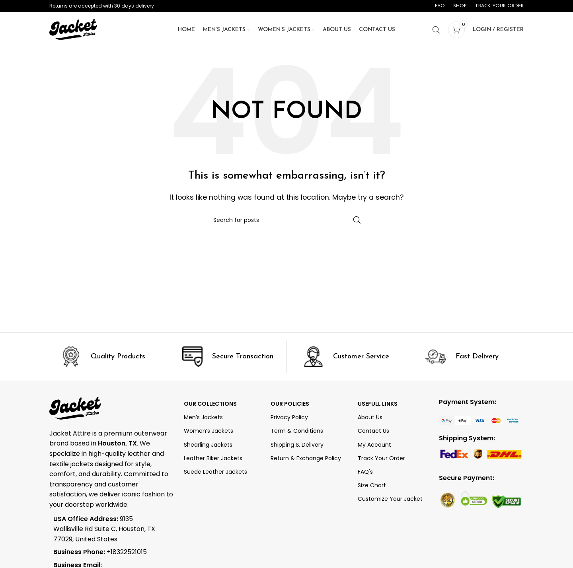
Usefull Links (378, 404)
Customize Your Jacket (390, 499)
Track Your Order (381, 458)
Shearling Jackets (208, 445)
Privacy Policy (289, 417)
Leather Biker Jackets (213, 458)
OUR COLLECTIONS (210, 404)
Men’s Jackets (203, 417)
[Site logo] (73, 29)
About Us (370, 417)
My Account (374, 445)
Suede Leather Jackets (215, 472)
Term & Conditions (297, 431)
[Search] (436, 30)
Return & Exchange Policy (306, 458)
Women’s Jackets (208, 431)
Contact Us (373, 431)
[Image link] (479, 420)
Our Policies (290, 404)
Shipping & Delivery (297, 445)
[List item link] (105, 552)
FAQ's (365, 472)
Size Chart (372, 485)
